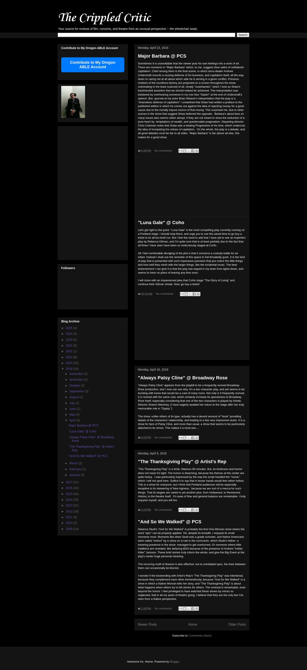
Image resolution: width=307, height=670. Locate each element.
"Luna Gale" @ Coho (161, 222)
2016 (69, 488)
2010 (69, 523)
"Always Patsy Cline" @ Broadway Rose (182, 377)
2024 (69, 333)
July (72, 403)
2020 (69, 357)
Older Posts (237, 624)
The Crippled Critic (104, 18)
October (75, 385)
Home (192, 624)
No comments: (164, 150)
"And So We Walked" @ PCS (169, 521)
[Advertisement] (192, 186)
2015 (69, 494)
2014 (69, 499)
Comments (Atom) (200, 635)
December (76, 374)
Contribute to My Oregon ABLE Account (92, 64)
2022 (69, 345)
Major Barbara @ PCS (162, 56)
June (73, 408)
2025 (69, 328)
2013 (69, 505)
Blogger (174, 661)
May (72, 414)
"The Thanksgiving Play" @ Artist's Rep (182, 461)
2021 (69, 351)
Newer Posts (147, 624)
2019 (69, 363)
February (75, 469)
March (73, 463)
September (77, 391)
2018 (69, 368)
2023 (69, 339)
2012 (69, 511)
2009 (69, 529)
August (74, 397)
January (75, 475)
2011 (69, 517)
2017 (69, 482)
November (76, 379)
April (72, 420)
